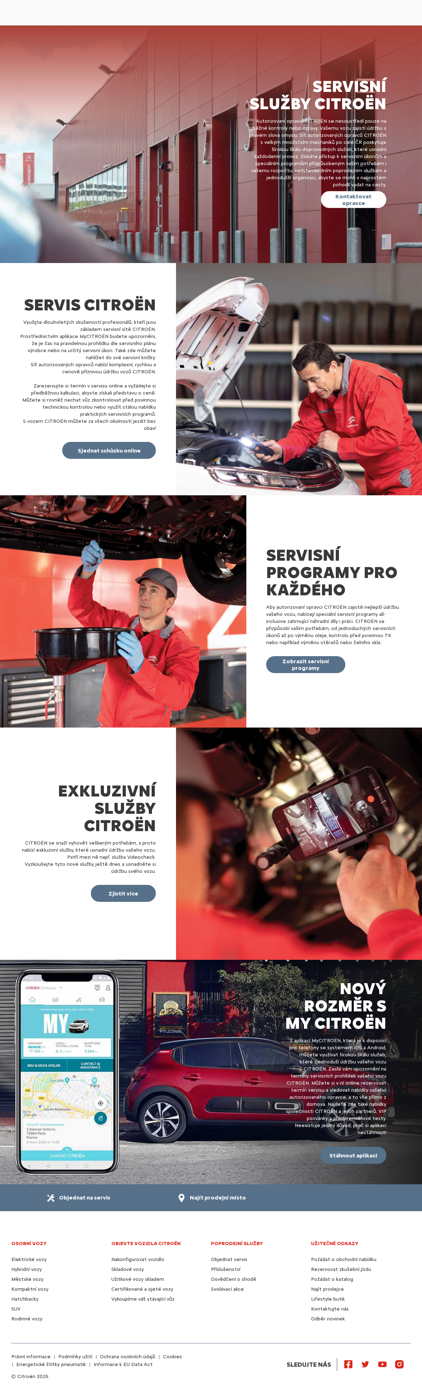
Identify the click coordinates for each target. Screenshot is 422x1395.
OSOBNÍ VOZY (29, 1244)
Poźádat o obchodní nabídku (343, 1259)
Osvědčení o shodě (233, 1279)
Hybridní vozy (26, 1269)
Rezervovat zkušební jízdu (341, 1269)
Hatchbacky (25, 1299)
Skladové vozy (127, 1269)
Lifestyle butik (328, 1299)
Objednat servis (229, 1259)
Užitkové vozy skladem (137, 1279)
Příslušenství (225, 1269)
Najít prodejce (327, 1289)
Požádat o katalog (332, 1279)
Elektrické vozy (29, 1259)
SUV (15, 1309)
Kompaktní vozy (29, 1289)
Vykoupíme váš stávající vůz (143, 1299)
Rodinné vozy (26, 1319)
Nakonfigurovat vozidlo (137, 1259)
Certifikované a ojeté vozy (142, 1289)
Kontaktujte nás (330, 1309)
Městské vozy (27, 1279)
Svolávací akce (227, 1289)
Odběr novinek (328, 1319)
